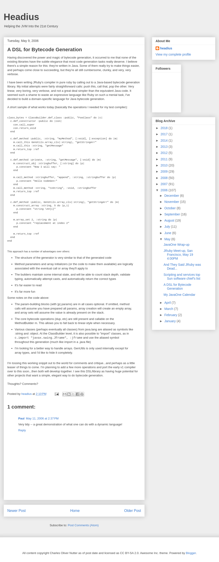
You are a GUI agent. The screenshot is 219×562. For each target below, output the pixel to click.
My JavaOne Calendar (179, 294)
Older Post (132, 511)
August (169, 220)
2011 (165, 159)
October (170, 208)
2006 (165, 190)
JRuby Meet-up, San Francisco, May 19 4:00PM (178, 254)
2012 (165, 153)
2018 (165, 128)
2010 (165, 165)
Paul (21, 418)
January (170, 321)
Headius (21, 17)
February (171, 315)
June (168, 233)
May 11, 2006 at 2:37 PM (42, 418)
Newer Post (16, 511)
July (167, 226)
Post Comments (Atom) (83, 525)
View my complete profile (173, 54)
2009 (165, 171)
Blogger (191, 553)
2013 (165, 146)
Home (75, 511)
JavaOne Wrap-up (176, 244)
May (167, 239)
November (172, 202)
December (172, 195)
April (168, 302)
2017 (165, 134)
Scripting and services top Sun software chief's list (182, 276)
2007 (165, 184)
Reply (22, 430)
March (169, 309)
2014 (165, 140)
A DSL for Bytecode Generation (177, 286)
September (172, 214)
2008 (165, 178)
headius (166, 48)
